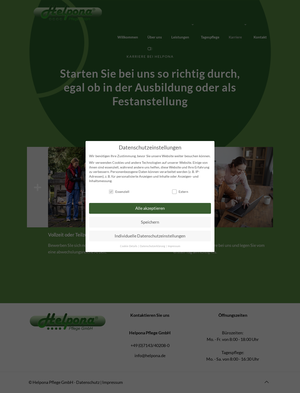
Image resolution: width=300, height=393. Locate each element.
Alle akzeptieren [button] (150, 208)
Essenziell (119, 191)
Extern (180, 191)
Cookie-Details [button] (129, 246)
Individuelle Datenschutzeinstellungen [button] (150, 235)
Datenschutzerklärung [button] (153, 246)
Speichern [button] (150, 222)
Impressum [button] (174, 246)
